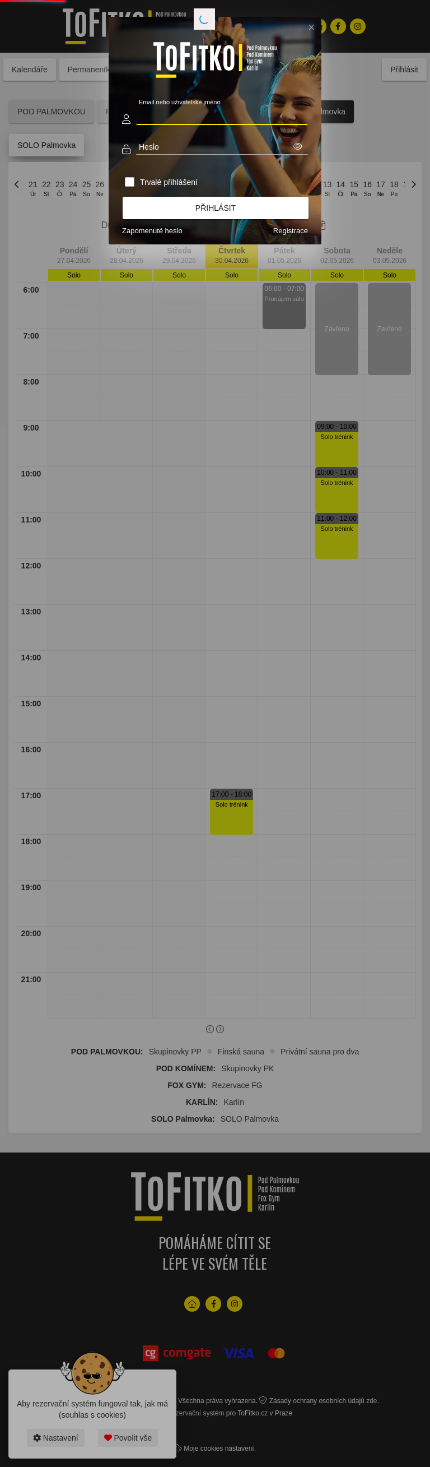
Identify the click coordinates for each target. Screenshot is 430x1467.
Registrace (290, 230)
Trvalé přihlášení (169, 182)
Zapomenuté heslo (152, 230)
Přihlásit (215, 207)
